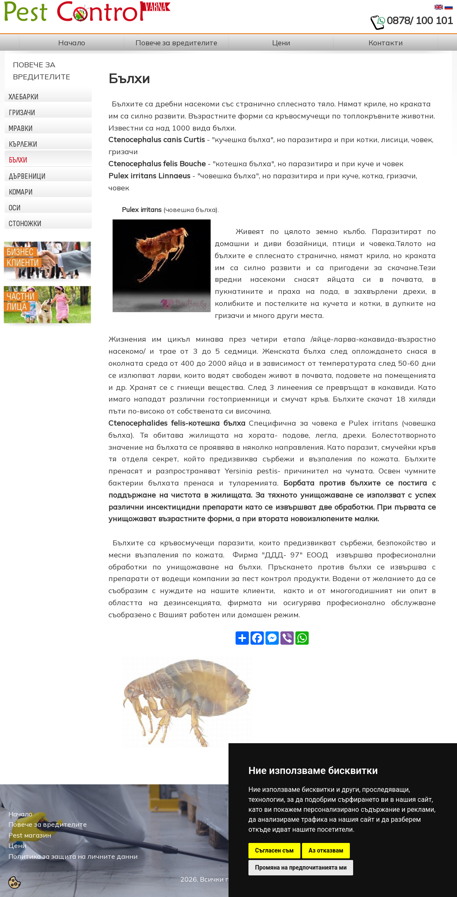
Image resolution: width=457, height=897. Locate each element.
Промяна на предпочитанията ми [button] (300, 867)
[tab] (48, 94)
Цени (17, 845)
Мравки (20, 128)
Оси (14, 208)
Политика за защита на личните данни (73, 856)
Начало (20, 814)
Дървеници (27, 176)
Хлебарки (23, 97)
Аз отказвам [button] (326, 850)
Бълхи (18, 160)
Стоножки (25, 224)
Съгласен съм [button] (274, 850)
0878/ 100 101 (420, 20)
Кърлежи (23, 144)
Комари (20, 192)
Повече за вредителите (47, 824)
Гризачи (22, 113)
